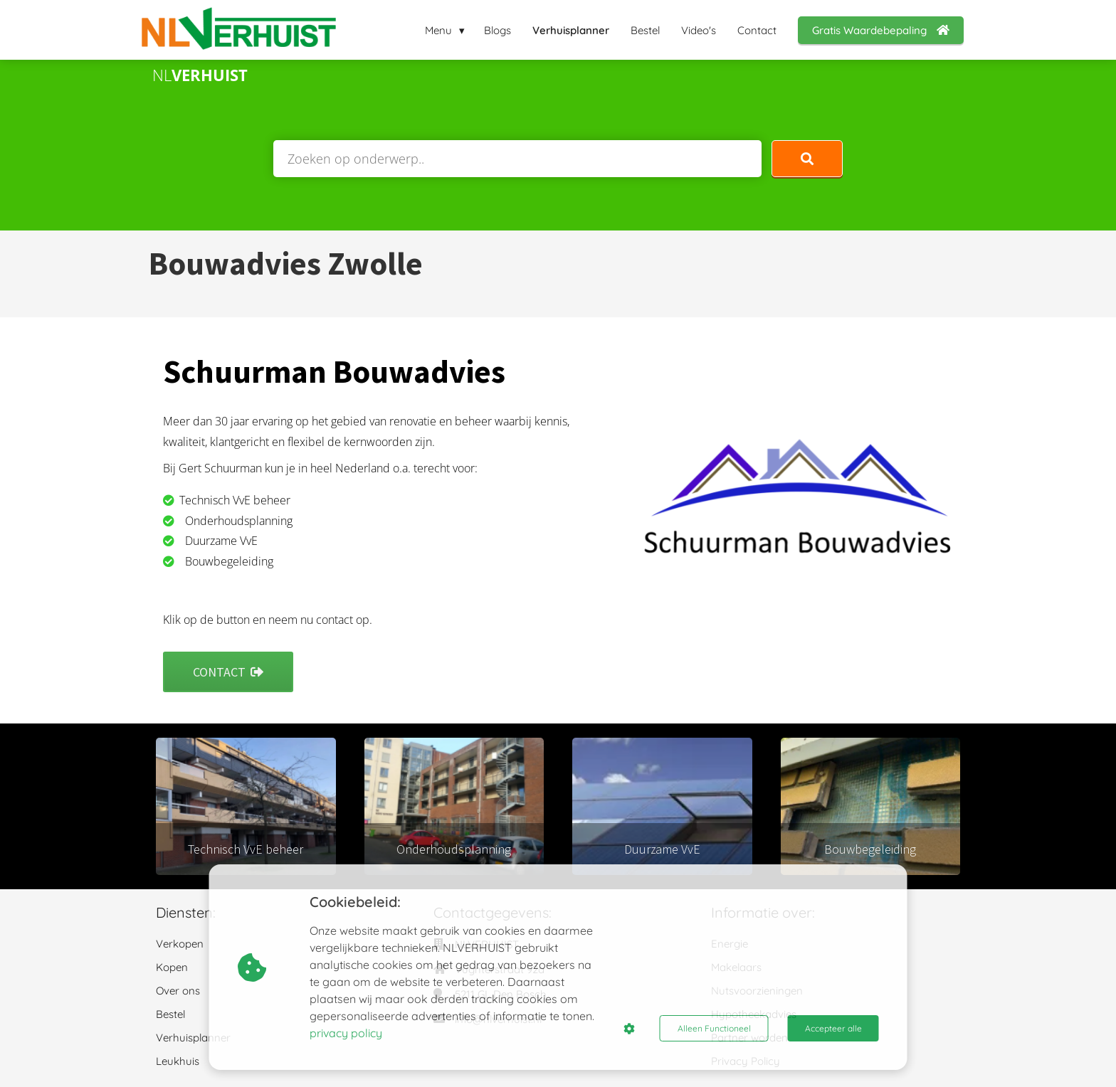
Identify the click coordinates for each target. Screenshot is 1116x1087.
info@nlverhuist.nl (498, 1019)
